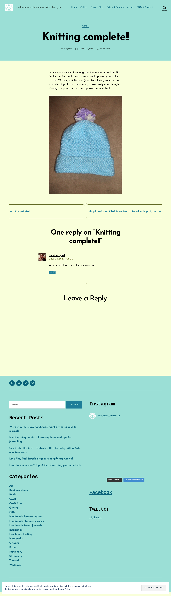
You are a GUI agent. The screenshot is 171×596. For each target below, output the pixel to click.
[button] (11, 9)
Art (11, 489)
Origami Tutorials (115, 9)
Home (74, 9)
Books (13, 498)
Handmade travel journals (25, 529)
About (130, 9)
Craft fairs (15, 507)
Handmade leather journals (26, 520)
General (14, 511)
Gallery (84, 9)
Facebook (100, 496)
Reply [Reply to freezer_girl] (52, 276)
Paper (13, 551)
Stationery (15, 555)
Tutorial (14, 564)
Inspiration (15, 533)
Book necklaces (18, 494)
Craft (85, 30)
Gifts (12, 516)
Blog (101, 9)
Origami (14, 547)
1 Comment (105, 53)
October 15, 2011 (86, 53)
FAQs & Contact (144, 9)
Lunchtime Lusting (20, 538)
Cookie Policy (64, 589)
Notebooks (16, 542)
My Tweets (95, 521)
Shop (93, 9)
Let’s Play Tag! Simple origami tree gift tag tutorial (41, 462)
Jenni (69, 53)
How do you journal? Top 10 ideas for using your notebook (45, 469)
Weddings (15, 569)
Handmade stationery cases (26, 525)
